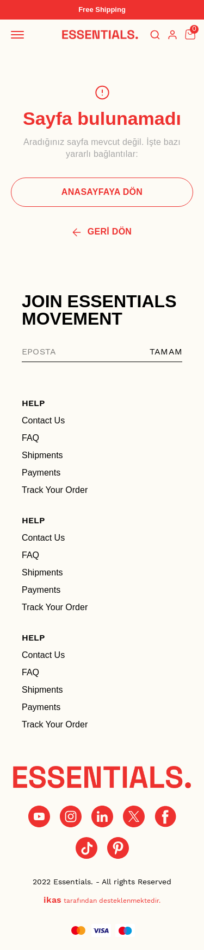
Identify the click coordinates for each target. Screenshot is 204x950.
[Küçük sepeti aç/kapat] (190, 34)
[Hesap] (172, 34)
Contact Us (43, 420)
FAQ (30, 437)
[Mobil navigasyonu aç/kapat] (19, 34)
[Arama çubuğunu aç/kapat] (155, 34)
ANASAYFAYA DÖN (102, 192)
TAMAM (166, 351)
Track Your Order (55, 490)
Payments (41, 472)
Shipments (42, 455)
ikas (52, 900)
